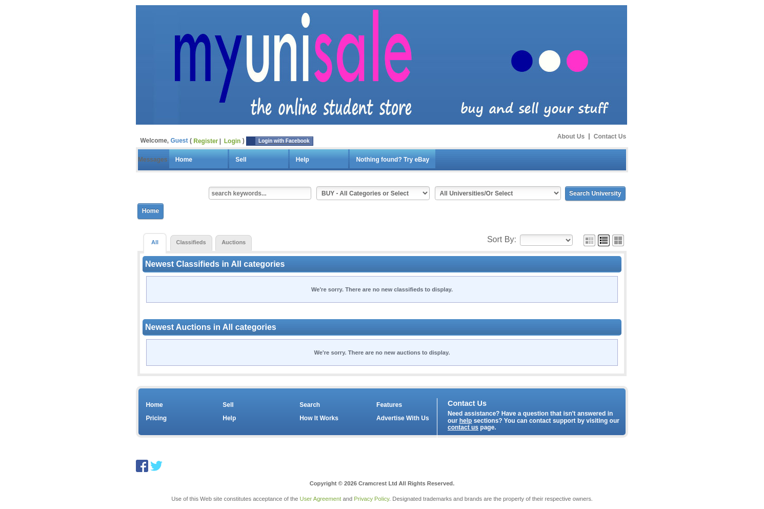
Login (232, 141)
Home (183, 159)
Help (302, 159)
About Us (571, 136)
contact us (463, 427)
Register (205, 141)
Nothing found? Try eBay (392, 159)
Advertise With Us (402, 418)
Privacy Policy (371, 499)
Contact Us (610, 136)
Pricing (156, 418)
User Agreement (320, 499)
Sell (240, 159)
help (465, 420)
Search (309, 404)
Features (389, 404)
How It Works (318, 418)
